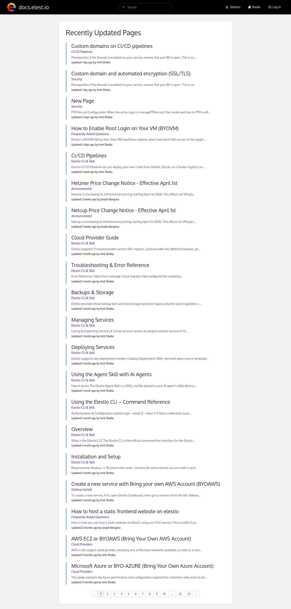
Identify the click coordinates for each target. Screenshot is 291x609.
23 (188, 594)
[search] (145, 7)
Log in (274, 7)
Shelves (233, 7)
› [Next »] (196, 594)
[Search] (123, 7)
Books (254, 7)
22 (180, 594)
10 (164, 594)
